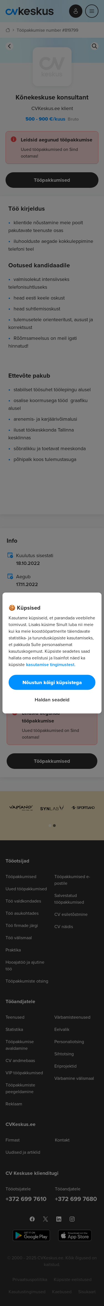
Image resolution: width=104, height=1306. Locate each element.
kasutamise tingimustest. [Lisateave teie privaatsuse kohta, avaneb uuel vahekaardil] (50, 664)
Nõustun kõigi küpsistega (52, 682)
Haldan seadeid (52, 699)
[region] (51, 653)
